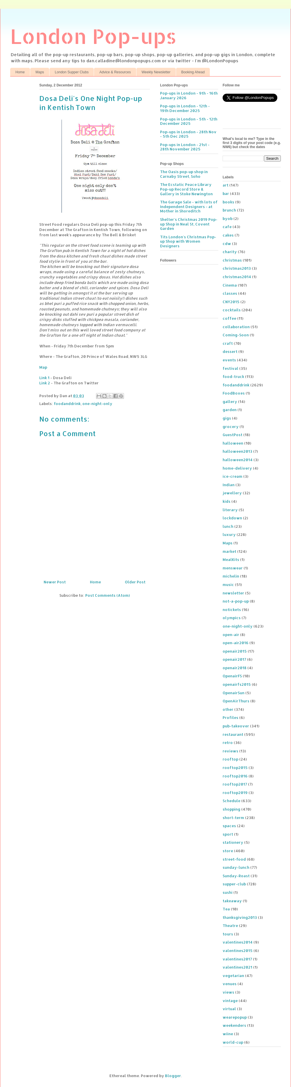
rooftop (230, 759)
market (229, 551)
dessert (230, 351)
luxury (229, 534)
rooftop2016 (235, 776)
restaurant (233, 734)
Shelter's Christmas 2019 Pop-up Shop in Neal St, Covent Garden (188, 224)
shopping (231, 809)
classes (230, 293)
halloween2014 (238, 459)
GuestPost (232, 434)
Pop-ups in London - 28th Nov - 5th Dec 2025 (188, 134)
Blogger (173, 1075)
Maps (40, 72)
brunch (229, 210)
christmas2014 (237, 276)
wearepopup (235, 1017)
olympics (232, 617)
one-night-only (97, 403)
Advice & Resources (115, 72)
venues (230, 983)
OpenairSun (233, 692)
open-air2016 (236, 642)
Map (43, 367)
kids (226, 501)
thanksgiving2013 (240, 917)
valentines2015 (238, 950)
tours (228, 934)
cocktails (232, 310)
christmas (232, 260)
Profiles (230, 717)
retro (228, 742)
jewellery (232, 493)
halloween (233, 443)
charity (230, 251)
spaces (229, 825)
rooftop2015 (235, 767)
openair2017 (234, 659)
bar (226, 193)
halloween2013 (237, 451)
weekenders (234, 1025)
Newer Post (55, 582)
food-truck (233, 376)
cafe (227, 226)
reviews (230, 751)
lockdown (232, 518)
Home (20, 72)
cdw (227, 243)
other (228, 709)
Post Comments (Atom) (107, 595)
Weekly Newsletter (156, 72)
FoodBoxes (234, 393)
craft (228, 343)
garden (230, 409)
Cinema (230, 285)
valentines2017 (237, 959)
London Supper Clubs (71, 72)
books (228, 202)
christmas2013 (237, 268)
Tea (226, 909)
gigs (227, 418)
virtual (229, 1008)
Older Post (135, 582)
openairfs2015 (237, 684)
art (225, 185)
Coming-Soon (236, 335)
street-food (234, 859)
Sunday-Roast (236, 875)
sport (228, 834)
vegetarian (233, 975)
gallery (230, 401)
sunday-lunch (236, 867)
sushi (228, 892)
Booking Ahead (193, 72)
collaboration (236, 326)
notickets (232, 609)
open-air (231, 634)
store (228, 850)
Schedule (231, 800)
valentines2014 (238, 942)
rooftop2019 (235, 792)
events (229, 360)
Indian (229, 484)
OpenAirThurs (236, 701)
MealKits (231, 559)
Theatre (230, 925)
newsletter (233, 593)
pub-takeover (236, 726)
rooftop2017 (235, 784)
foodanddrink (67, 403)
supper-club (234, 884)
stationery (233, 842)
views (228, 992)
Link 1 (44, 377)
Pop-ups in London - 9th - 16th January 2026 (189, 95)
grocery (231, 426)
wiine (228, 1033)
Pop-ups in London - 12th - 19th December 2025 (185, 108)
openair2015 (235, 651)
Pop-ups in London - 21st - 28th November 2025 (185, 147)
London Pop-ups (93, 36)
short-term (233, 817)
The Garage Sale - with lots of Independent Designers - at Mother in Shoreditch (189, 206)
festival (230, 368)
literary (230, 509)
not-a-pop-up (236, 601)
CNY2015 (231, 301)
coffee (229, 318)
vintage (230, 1000)
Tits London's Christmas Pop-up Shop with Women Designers (188, 241)
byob (228, 218)
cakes (228, 235)
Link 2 (44, 383)
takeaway (232, 900)
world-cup (233, 1042)
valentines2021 (237, 967)
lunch (228, 526)
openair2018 (234, 667)
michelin (231, 576)
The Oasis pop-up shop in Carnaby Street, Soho (184, 174)
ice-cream (232, 476)
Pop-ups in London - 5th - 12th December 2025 (188, 121)
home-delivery (237, 468)
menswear (233, 568)
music (228, 584)
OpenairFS (232, 676)
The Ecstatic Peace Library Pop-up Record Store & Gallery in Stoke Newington (186, 189)
